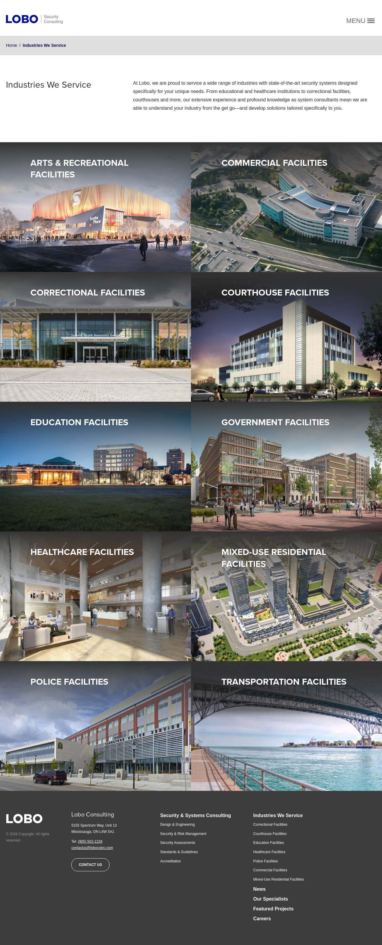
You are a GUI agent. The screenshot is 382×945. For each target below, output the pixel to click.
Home (11, 45)
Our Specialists (270, 898)
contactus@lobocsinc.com (92, 848)
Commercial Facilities (274, 162)
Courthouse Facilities (275, 292)
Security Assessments (177, 843)
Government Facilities (275, 422)
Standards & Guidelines (179, 852)
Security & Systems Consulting (195, 815)
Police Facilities (69, 681)
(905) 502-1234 (90, 841)
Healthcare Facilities (82, 552)
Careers (262, 918)
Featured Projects (273, 908)
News (259, 889)
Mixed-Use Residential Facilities (278, 879)
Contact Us (90, 865)
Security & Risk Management (183, 834)
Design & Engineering (177, 824)
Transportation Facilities (283, 681)
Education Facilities (79, 422)
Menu (360, 20)
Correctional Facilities (87, 292)
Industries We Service (278, 815)
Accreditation (170, 861)
